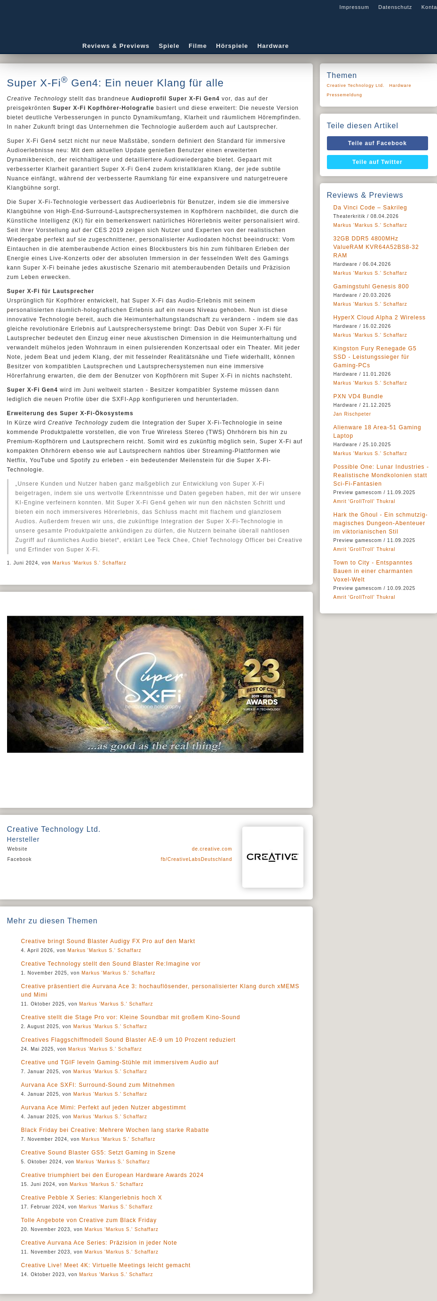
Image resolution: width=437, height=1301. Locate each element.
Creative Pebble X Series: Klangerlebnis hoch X (91, 1197)
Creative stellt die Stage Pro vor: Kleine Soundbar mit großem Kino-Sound (130, 1017)
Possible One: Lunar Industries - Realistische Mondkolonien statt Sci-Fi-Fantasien (381, 475)
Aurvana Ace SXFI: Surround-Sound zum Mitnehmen (98, 1085)
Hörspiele (232, 45)
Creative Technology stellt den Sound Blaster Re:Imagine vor (111, 963)
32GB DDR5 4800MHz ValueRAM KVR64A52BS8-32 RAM (376, 247)
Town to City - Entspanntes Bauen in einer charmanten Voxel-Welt (373, 571)
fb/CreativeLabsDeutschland (196, 859)
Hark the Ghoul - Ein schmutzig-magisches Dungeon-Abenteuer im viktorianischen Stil (381, 523)
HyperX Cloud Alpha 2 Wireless (380, 317)
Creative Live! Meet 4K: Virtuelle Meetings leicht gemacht (106, 1265)
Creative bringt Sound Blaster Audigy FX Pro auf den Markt (108, 941)
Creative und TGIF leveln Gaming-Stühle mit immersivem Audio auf (120, 1062)
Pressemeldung (345, 95)
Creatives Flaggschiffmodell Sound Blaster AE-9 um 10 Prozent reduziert (128, 1040)
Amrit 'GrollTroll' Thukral (365, 501)
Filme (198, 45)
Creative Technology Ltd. (356, 85)
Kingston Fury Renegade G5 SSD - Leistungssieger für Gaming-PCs (375, 357)
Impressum (354, 7)
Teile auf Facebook (377, 143)
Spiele (169, 45)
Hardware (273, 45)
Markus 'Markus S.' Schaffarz (89, 562)
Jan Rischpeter (353, 414)
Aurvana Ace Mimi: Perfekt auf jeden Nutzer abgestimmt (103, 1107)
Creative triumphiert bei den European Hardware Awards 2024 (112, 1175)
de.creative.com (212, 849)
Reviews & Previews (116, 45)
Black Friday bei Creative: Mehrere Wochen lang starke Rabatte (115, 1130)
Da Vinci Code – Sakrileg (370, 207)
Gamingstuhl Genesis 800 (371, 286)
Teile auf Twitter (377, 162)
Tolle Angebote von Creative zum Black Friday (89, 1220)
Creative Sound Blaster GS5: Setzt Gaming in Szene (98, 1152)
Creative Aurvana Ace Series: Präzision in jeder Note (99, 1242)
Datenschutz (395, 7)
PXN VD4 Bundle (358, 396)
